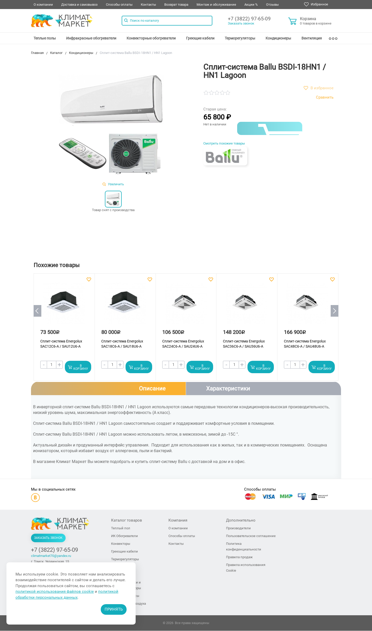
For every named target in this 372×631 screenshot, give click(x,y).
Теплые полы (45, 38)
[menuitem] (44, 38)
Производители (238, 528)
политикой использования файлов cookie (55, 591)
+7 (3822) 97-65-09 (249, 19)
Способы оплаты (119, 4)
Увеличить (113, 184)
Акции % (251, 4)
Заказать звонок (241, 23)
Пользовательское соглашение (251, 536)
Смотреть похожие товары (224, 143)
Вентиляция (311, 38)
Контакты (148, 4)
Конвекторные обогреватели (151, 38)
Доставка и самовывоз (79, 4)
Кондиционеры (278, 38)
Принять (114, 609)
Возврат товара (176, 4)
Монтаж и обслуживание (216, 4)
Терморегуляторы (240, 38)
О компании (43, 4)
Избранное (316, 4)
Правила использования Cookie (245, 568)
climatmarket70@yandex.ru (51, 556)
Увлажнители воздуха (128, 604)
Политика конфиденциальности (243, 547)
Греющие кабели (200, 38)
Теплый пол (120, 528)
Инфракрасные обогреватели (91, 38)
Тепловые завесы (125, 596)
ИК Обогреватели (124, 536)
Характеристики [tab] (228, 388)
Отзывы (272, 4)
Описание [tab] (152, 388)
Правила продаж (239, 557)
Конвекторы (120, 544)
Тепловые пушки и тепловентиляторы (126, 585)
